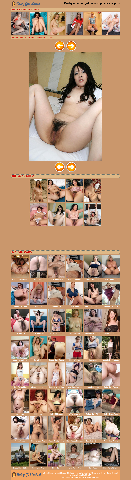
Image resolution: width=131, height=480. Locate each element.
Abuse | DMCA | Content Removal (87, 477)
